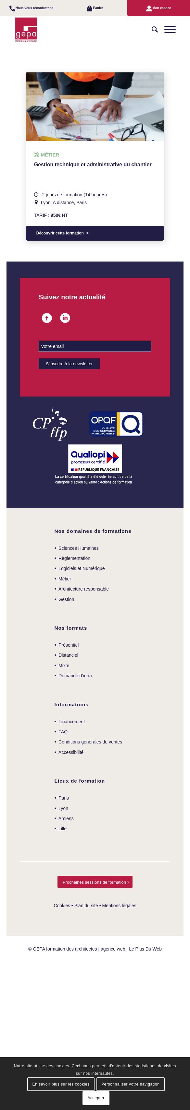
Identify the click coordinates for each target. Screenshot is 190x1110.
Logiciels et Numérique (81, 568)
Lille (62, 828)
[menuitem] (31, 8)
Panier (98, 8)
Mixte (63, 665)
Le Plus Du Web (145, 949)
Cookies (62, 905)
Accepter (95, 1098)
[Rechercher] (151, 30)
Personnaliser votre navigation (130, 1084)
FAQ (63, 731)
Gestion (66, 599)
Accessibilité (70, 752)
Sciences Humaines (78, 548)
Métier (64, 578)
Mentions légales (119, 905)
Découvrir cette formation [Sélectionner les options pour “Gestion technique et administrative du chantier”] (60, 233)
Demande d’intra (75, 675)
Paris (63, 798)
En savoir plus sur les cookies (61, 1084)
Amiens (66, 818)
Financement (71, 721)
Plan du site (86, 905)
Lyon (63, 808)
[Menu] (167, 30)
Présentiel (68, 645)
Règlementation (74, 558)
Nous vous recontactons (35, 8)
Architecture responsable (83, 589)
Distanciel (68, 655)
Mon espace (161, 8)
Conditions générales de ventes (90, 741)
